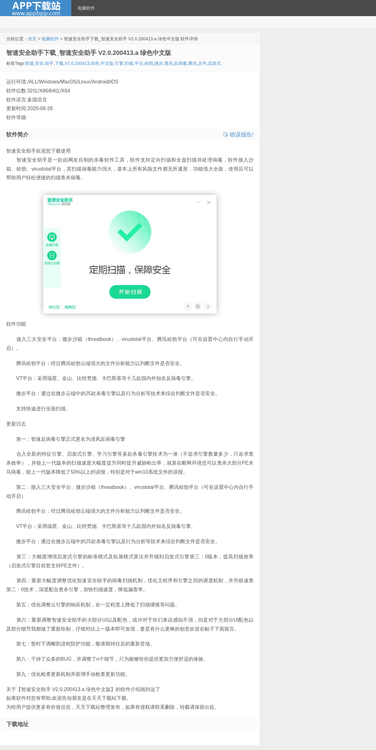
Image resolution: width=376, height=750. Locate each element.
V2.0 (69, 63)
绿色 (95, 63)
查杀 (168, 63)
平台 (139, 63)
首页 (32, 38)
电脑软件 (86, 8)
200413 (82, 63)
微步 (158, 63)
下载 (59, 63)
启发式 (214, 63)
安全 (39, 63)
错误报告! (238, 134)
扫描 (129, 63)
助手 (49, 63)
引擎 (119, 63)
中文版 (106, 63)
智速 (29, 63)
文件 (202, 63)
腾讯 (192, 63)
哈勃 (148, 63)
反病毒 (180, 63)
